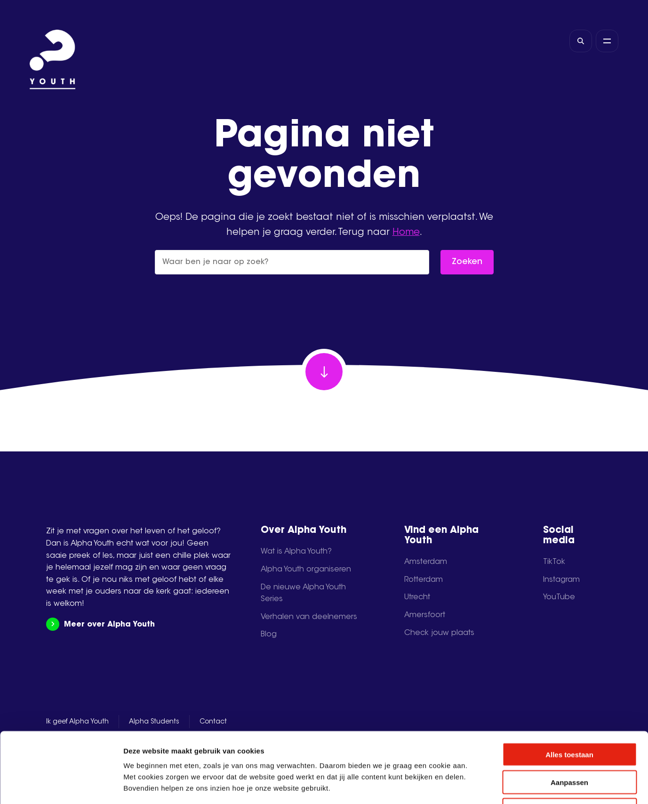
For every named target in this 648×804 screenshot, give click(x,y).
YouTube (559, 597)
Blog (269, 634)
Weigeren (569, 744)
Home (406, 232)
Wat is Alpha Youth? (296, 551)
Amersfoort (424, 615)
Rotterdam (423, 580)
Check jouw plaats (439, 633)
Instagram (561, 580)
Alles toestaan (569, 688)
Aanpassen (569, 716)
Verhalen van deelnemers (309, 617)
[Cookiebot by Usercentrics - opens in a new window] (61, 786)
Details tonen (508, 785)
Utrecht (417, 597)
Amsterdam (425, 562)
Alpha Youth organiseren (306, 569)
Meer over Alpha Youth (100, 624)
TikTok (554, 562)
